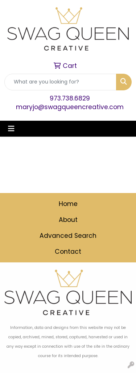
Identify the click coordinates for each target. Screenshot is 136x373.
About (68, 219)
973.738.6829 (70, 98)
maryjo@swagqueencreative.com (70, 107)
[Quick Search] (60, 82)
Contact (68, 251)
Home (68, 204)
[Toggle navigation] (11, 129)
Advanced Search (68, 235)
